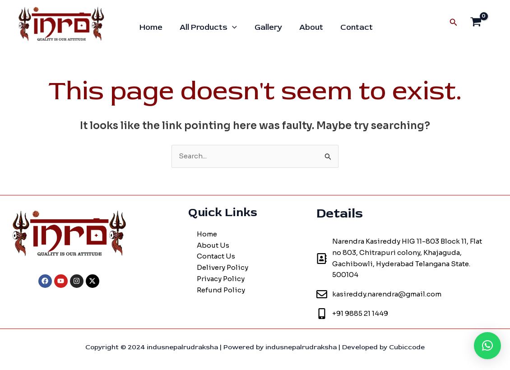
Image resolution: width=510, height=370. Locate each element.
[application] (232, 27)
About (309, 27)
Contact (353, 27)
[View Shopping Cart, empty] (476, 23)
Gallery (267, 27)
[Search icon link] (454, 22)
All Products (208, 27)
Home (151, 27)
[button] (487, 345)
